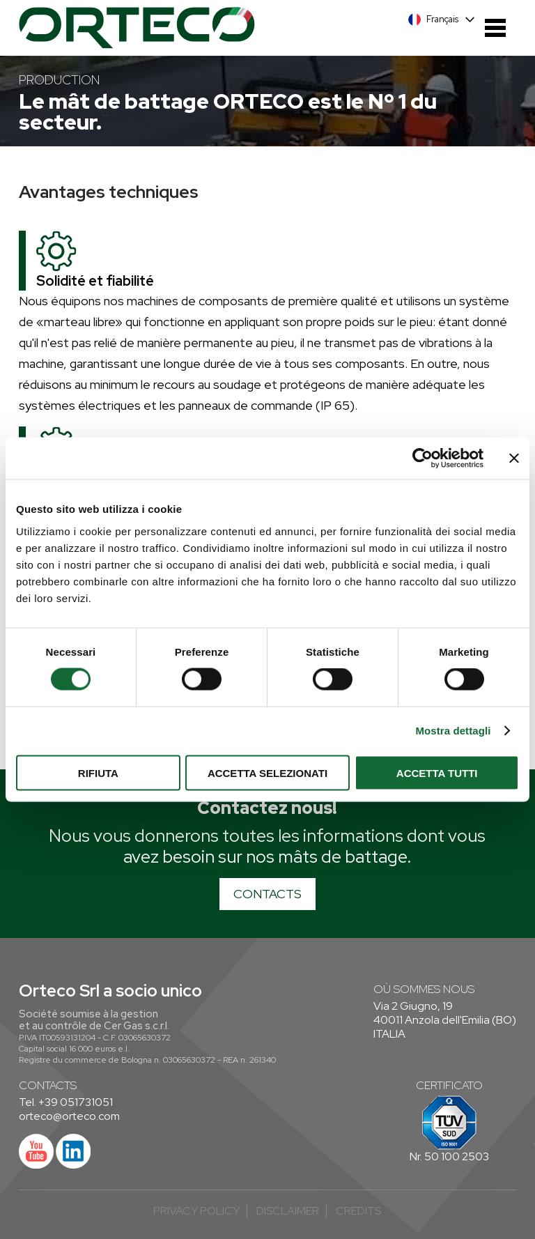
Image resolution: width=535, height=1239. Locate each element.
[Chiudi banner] (514, 458)
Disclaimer (287, 1210)
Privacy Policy (196, 1210)
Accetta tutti (437, 772)
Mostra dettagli (452, 731)
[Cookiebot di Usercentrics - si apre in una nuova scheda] (422, 458)
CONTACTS (267, 894)
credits (358, 1210)
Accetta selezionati (267, 772)
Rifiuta (98, 772)
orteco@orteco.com (69, 1116)
